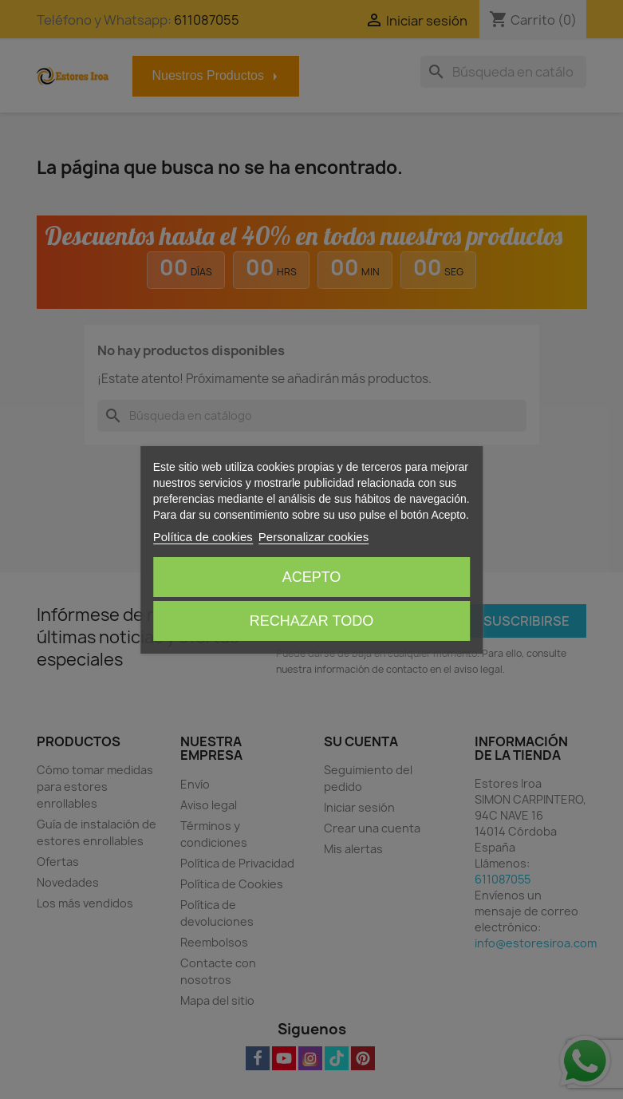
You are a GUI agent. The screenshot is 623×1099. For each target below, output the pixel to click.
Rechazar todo (311, 621)
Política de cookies (203, 537)
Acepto (311, 577)
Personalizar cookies (313, 537)
